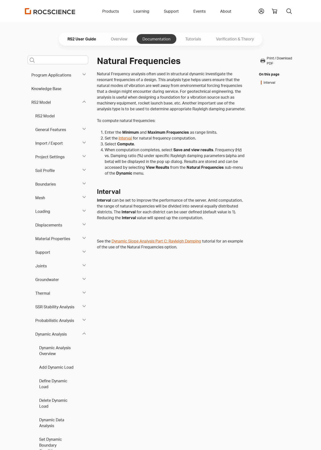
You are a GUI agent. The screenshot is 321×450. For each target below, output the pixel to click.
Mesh (40, 197)
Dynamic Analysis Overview (55, 350)
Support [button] (171, 11)
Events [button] (199, 11)
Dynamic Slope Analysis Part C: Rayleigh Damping (156, 241)
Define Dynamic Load (53, 383)
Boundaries (45, 184)
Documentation (156, 39)
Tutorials (193, 39)
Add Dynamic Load (56, 367)
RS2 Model (41, 102)
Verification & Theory (235, 39)
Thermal (42, 293)
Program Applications (51, 75)
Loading (42, 211)
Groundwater (47, 279)
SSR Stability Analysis (54, 306)
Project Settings (50, 156)
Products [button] (110, 11)
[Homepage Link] (50, 11)
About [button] (225, 11)
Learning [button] (141, 11)
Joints (41, 265)
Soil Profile (45, 170)
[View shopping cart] (274, 11)
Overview (119, 39)
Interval (125, 138)
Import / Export (49, 143)
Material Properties (52, 238)
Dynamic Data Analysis (51, 422)
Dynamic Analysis (51, 334)
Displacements (48, 225)
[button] (261, 10)
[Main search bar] (58, 60)
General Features (50, 129)
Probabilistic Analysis (54, 320)
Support (42, 252)
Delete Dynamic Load (53, 403)
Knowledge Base (46, 88)
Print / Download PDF (276, 60)
